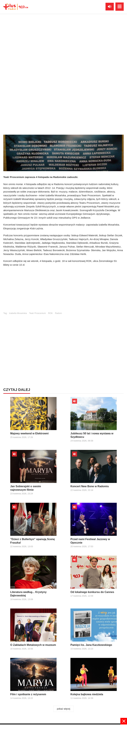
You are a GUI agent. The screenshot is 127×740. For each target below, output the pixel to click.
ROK (50, 313)
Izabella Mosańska (18, 313)
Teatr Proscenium (37, 313)
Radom (58, 313)
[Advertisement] (63, 290)
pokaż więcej (63, 708)
